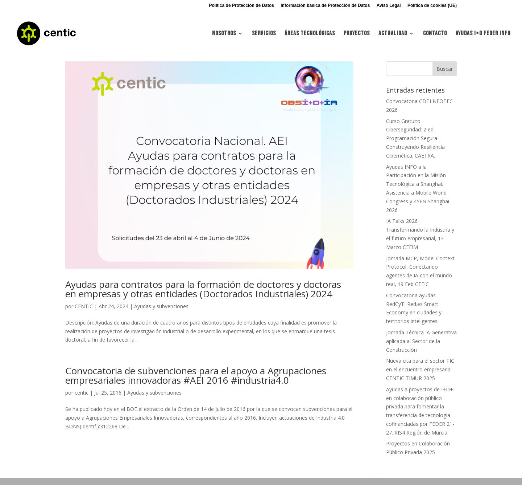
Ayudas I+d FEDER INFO (483, 34)
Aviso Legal (389, 5)
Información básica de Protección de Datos (325, 5)
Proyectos (357, 34)
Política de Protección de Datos (241, 5)
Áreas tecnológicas (310, 34)
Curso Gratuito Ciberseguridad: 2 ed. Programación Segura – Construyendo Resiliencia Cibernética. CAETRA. (415, 138)
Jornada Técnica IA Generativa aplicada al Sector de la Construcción (421, 341)
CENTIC (84, 306)
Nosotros (224, 34)
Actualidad (392, 34)
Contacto (435, 34)
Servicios (264, 34)
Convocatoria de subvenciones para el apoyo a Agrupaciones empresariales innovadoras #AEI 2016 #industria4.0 (195, 375)
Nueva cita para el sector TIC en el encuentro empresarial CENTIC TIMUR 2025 (420, 369)
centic (81, 392)
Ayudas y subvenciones (161, 306)
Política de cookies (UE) (432, 5)
